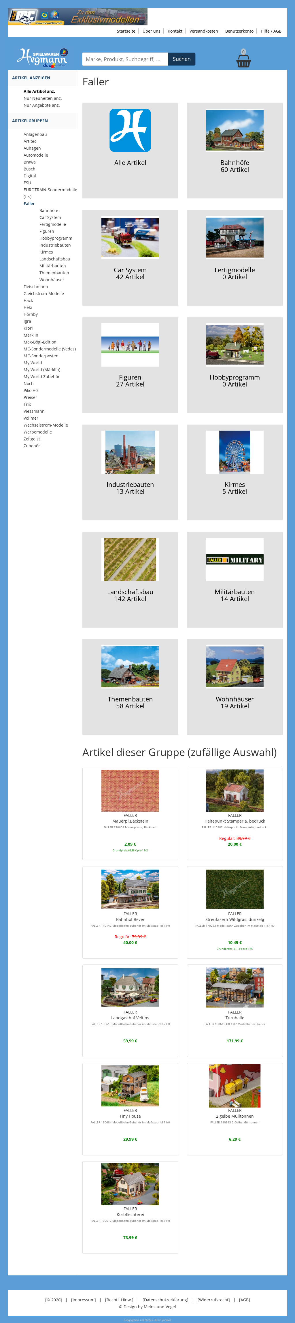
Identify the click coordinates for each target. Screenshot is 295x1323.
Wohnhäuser (51, 279)
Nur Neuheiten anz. (43, 98)
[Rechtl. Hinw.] (119, 1300)
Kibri (28, 328)
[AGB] (244, 1300)
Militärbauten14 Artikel (235, 570)
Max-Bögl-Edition (40, 342)
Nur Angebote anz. (42, 105)
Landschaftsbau (54, 259)
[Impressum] (83, 1300)
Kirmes (46, 252)
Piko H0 (31, 390)
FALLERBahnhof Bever (130, 919)
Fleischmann (36, 286)
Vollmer (31, 418)
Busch (29, 169)
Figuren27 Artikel (130, 355)
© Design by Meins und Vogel (147, 1306)
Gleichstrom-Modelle (44, 293)
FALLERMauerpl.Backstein (130, 820)
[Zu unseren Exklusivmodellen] (78, 16)
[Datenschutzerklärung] (165, 1300)
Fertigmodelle (52, 224)
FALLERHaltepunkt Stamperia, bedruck (235, 820)
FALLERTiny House (130, 1116)
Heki (28, 307)
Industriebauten (55, 245)
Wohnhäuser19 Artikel (235, 677)
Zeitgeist (32, 439)
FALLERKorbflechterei (130, 1214)
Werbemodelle (38, 432)
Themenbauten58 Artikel (130, 677)
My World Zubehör (42, 376)
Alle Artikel (130, 138)
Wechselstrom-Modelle (46, 425)
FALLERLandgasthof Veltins (130, 1017)
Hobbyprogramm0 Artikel (235, 355)
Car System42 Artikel (130, 248)
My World (33, 362)
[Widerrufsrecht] (214, 1300)
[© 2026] (53, 1300)
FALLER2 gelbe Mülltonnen (234, 1116)
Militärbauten (52, 266)
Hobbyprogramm (55, 238)
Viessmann (34, 411)
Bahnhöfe (48, 210)
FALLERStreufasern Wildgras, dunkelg (235, 919)
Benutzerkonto (239, 31)
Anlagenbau (35, 134)
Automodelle (36, 155)
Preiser (30, 397)
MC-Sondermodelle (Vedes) (50, 349)
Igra (27, 321)
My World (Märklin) (42, 369)
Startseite (126, 31)
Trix (27, 404)
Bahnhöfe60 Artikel (235, 141)
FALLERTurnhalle (235, 1017)
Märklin (31, 335)
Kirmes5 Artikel (235, 463)
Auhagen (32, 148)
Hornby (31, 314)
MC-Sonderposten (41, 356)
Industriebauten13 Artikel (130, 463)
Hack (28, 300)
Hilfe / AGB (271, 31)
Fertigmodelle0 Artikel (235, 248)
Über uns (151, 31)
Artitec (30, 141)
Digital (30, 176)
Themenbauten (54, 272)
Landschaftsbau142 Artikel (130, 570)
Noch (29, 383)
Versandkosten (204, 31)
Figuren (46, 231)
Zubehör (32, 445)
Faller (29, 203)
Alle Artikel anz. (39, 91)
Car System (50, 217)
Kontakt (175, 31)
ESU (27, 182)
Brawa (30, 162)
